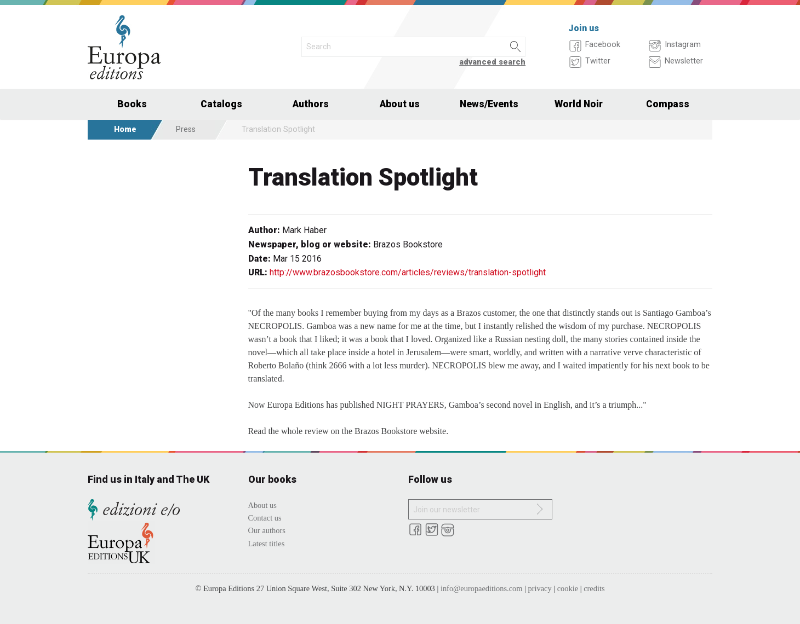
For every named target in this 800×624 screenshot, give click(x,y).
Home (125, 129)
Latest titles (266, 543)
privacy (540, 588)
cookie (567, 588)
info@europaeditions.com (482, 588)
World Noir (579, 104)
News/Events (489, 104)
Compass (667, 104)
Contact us (265, 517)
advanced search (492, 62)
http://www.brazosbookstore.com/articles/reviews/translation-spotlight (408, 272)
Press (186, 129)
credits (594, 588)
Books (132, 104)
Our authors (266, 530)
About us (400, 104)
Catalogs (221, 104)
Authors (311, 104)
